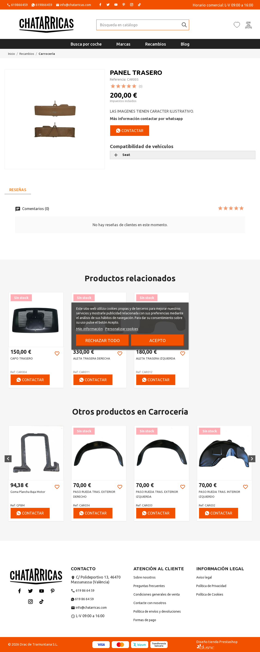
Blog (185, 44)
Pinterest (124, 5)
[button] (8, 458)
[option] (36, 340)
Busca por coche (86, 44)
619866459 (19, 5)
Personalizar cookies (121, 328)
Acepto (157, 340)
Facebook (100, 5)
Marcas (123, 44)
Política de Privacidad (211, 586)
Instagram (132, 5)
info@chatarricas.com (75, 5)
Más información (89, 328)
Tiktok (139, 5)
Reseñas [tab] (17, 190)
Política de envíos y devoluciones (157, 611)
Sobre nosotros (144, 577)
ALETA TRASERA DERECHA (91, 358)
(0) (140, 86)
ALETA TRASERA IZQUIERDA (155, 358)
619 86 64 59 (82, 590)
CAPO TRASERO (21, 358)
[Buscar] (138, 25)
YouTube (116, 5)
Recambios (155, 44)
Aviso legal (204, 577)
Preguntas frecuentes (149, 586)
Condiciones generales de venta (156, 594)
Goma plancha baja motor (90, 491)
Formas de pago (144, 620)
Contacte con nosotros (149, 603)
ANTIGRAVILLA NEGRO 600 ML (30, 491)
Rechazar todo (102, 340)
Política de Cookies (209, 594)
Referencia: (118, 79)
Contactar (129, 130)
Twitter (108, 5)
